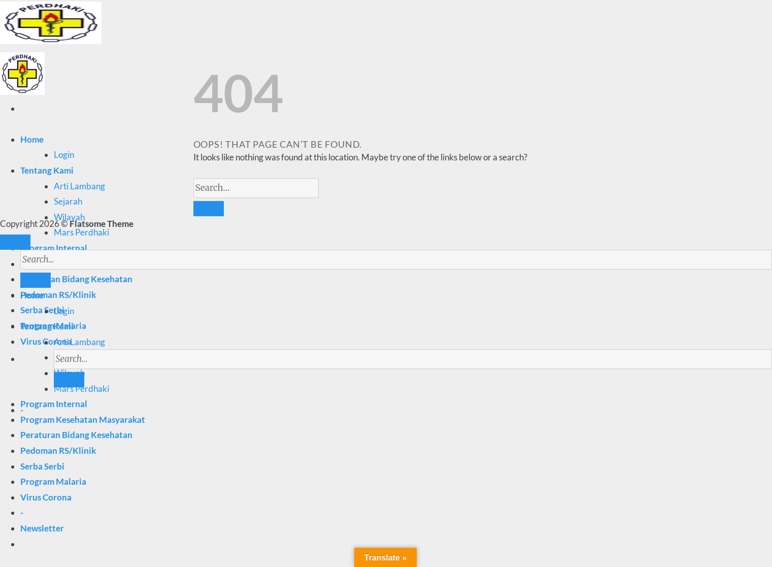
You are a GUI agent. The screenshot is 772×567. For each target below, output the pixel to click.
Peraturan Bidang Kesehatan (76, 434)
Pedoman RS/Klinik (58, 294)
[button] (42, 528)
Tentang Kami (47, 170)
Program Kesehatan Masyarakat (82, 419)
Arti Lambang (79, 186)
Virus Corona (46, 497)
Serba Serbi (42, 310)
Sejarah (68, 201)
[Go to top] (15, 242)
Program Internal (53, 248)
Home (32, 139)
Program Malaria (53, 481)
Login (64, 154)
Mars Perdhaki (81, 232)
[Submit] (69, 379)
